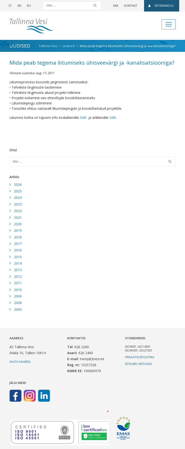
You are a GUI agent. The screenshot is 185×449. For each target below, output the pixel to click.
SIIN (83, 117)
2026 (18, 184)
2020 (18, 224)
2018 (18, 237)
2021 (18, 217)
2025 (18, 191)
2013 (18, 269)
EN (19, 6)
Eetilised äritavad (138, 364)
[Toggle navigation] (169, 24)
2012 (18, 276)
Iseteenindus (160, 6)
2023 (18, 204)
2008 (18, 302)
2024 (18, 197)
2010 (18, 289)
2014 (18, 263)
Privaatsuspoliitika (139, 357)
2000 (18, 309)
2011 (18, 283)
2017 (18, 243)
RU (29, 6)
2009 (18, 296)
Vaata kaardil (20, 362)
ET (10, 6)
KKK (115, 6)
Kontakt (130, 6)
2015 (18, 257)
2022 (18, 210)
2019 (18, 230)
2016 (18, 250)
